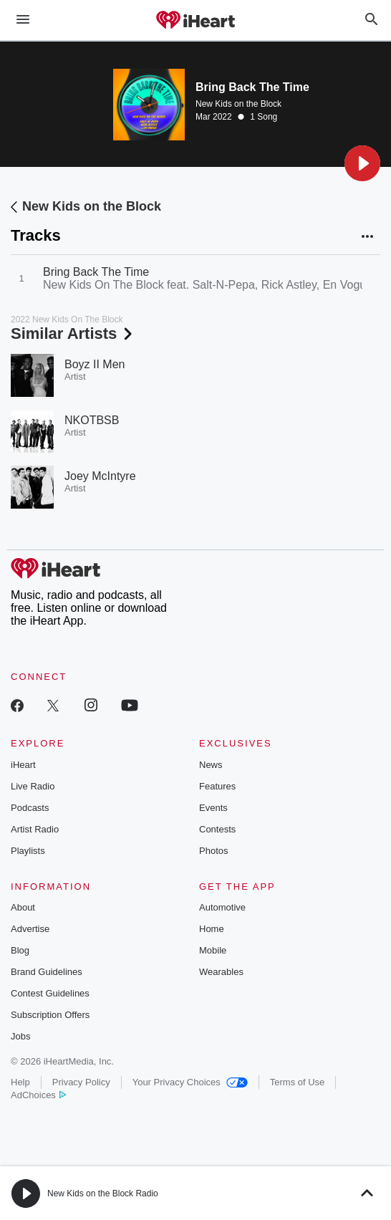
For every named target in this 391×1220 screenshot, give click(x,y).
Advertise (30, 928)
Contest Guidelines (50, 993)
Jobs (20, 1036)
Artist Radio (35, 829)
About (23, 907)
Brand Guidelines (46, 971)
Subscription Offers (50, 1014)
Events (213, 807)
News (211, 764)
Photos (213, 850)
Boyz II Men (94, 364)
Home (211, 928)
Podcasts (30, 807)
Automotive (222, 907)
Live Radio (32, 786)
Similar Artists (73, 333)
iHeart (23, 764)
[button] (362, 163)
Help (20, 1082)
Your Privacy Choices (190, 1082)
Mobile (212, 950)
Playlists (28, 850)
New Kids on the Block (238, 104)
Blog (20, 950)
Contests (217, 829)
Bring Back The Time (96, 272)
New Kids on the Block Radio (102, 1193)
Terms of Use (297, 1082)
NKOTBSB (91, 420)
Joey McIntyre (100, 476)
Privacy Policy (81, 1082)
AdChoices (38, 1095)
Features (217, 786)
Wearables (221, 971)
